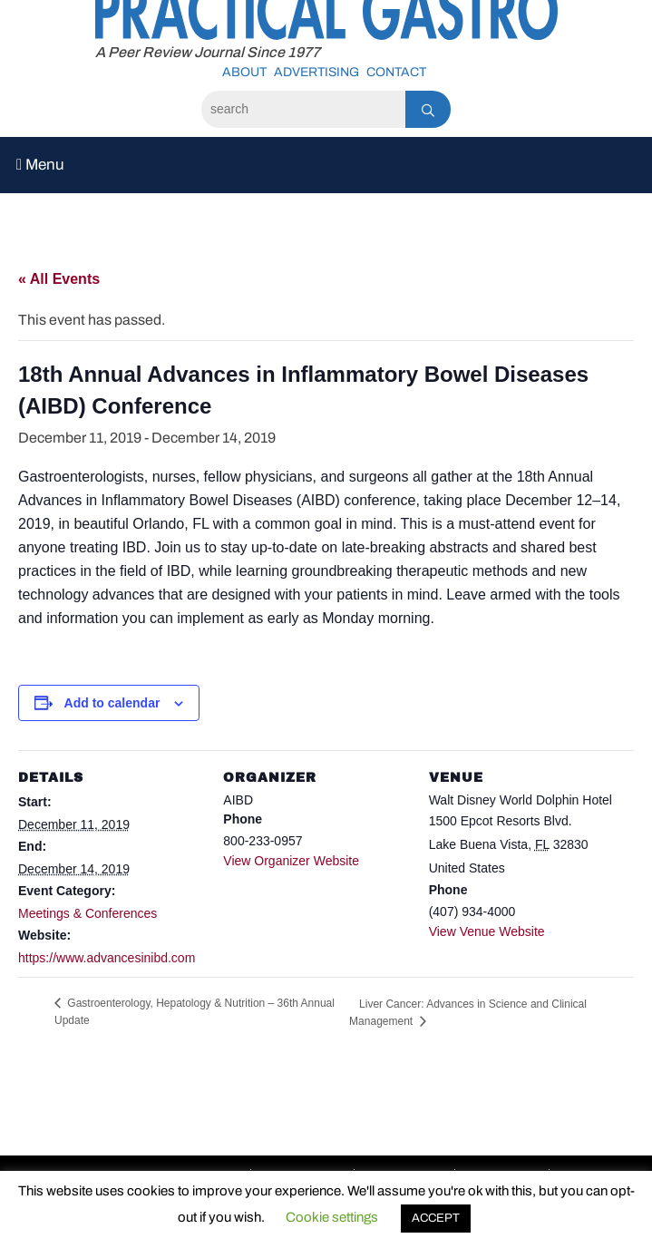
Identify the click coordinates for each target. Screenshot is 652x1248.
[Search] (303, 109)
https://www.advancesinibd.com (106, 958)
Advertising (316, 72)
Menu (40, 164)
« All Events (59, 279)
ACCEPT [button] (436, 1218)
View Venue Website (487, 931)
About (244, 72)
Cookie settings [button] (332, 1217)
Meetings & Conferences (87, 913)
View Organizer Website (291, 860)
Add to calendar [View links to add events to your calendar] (112, 703)
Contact (396, 72)
